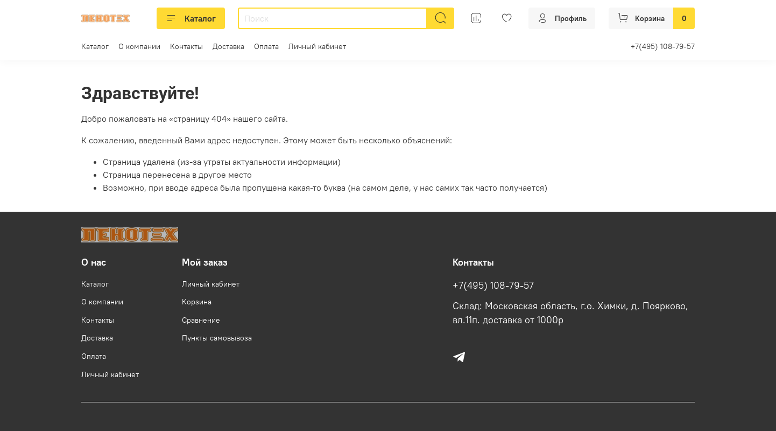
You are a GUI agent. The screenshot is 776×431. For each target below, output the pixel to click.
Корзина (196, 302)
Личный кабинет (317, 46)
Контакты (186, 46)
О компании (139, 46)
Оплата (266, 46)
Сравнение (201, 320)
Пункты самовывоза (217, 338)
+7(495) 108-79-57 (663, 46)
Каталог (191, 18)
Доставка (228, 46)
